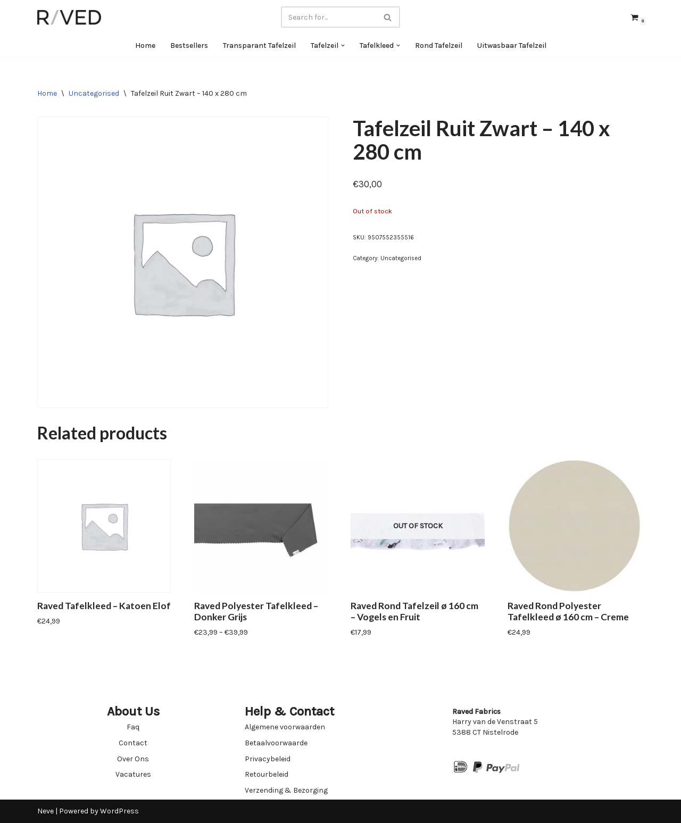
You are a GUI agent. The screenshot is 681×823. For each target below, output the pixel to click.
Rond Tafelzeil (438, 45)
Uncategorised (94, 93)
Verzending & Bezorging (286, 790)
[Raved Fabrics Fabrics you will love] (69, 17)
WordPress (119, 811)
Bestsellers (189, 45)
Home (145, 45)
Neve (45, 811)
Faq (133, 726)
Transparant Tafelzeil (259, 45)
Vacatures (133, 774)
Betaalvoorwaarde (276, 742)
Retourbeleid (266, 774)
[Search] (328, 17)
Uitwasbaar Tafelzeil (511, 45)
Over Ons (133, 758)
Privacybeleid (267, 758)
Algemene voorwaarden (285, 726)
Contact (133, 742)
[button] (343, 45)
